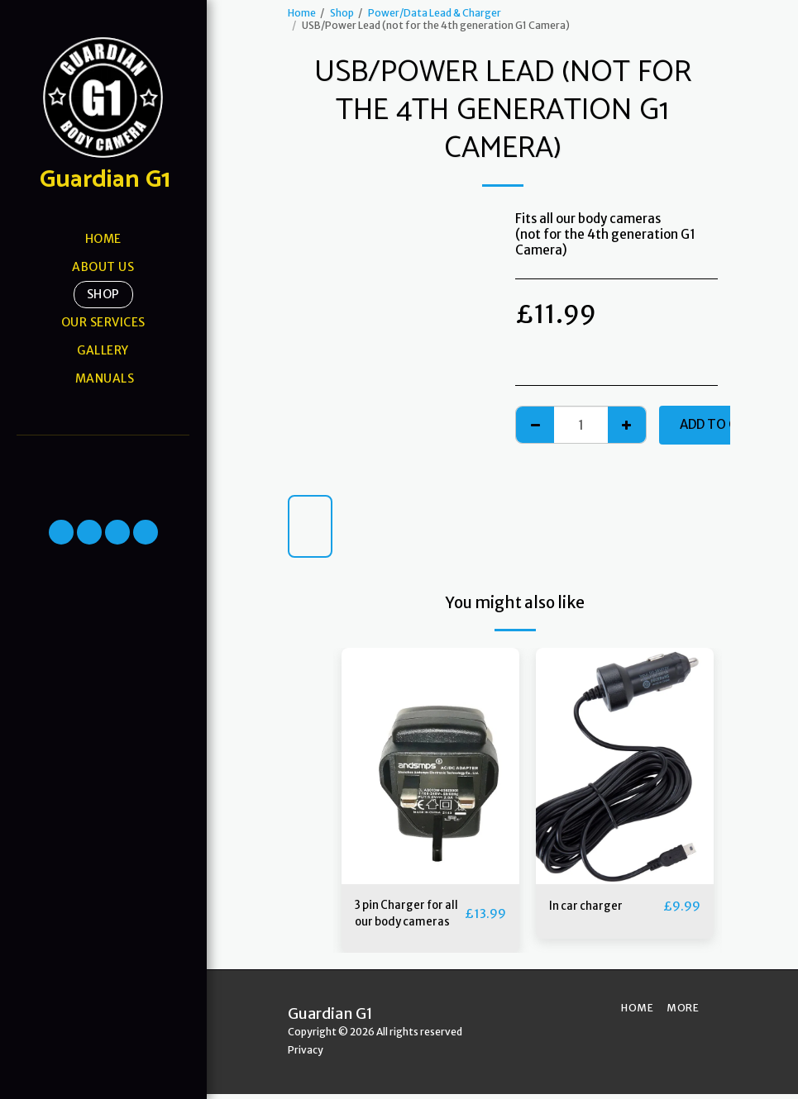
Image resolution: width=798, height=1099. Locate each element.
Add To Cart (721, 424)
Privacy (305, 1055)
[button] (103, 457)
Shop (342, 13)
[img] (430, 766)
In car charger (590, 906)
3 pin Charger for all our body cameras (405, 916)
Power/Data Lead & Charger (434, 13)
